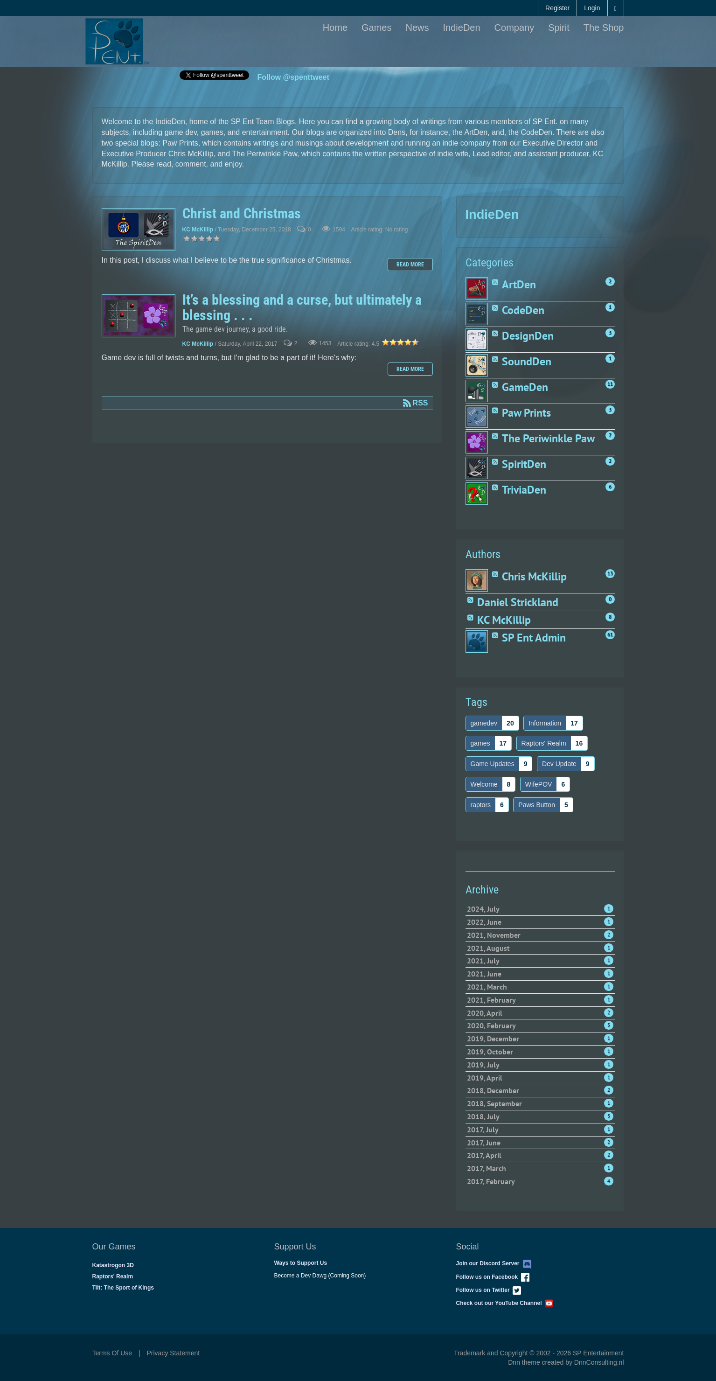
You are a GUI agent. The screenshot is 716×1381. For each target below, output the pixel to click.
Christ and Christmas (138, 230)
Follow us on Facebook (492, 1277)
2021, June (540, 973)
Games (376, 27)
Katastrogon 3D (113, 1265)
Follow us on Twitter (488, 1290)
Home (335, 27)
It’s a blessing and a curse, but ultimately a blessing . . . (138, 316)
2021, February (540, 999)
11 (610, 384)
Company (514, 27)
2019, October (540, 1051)
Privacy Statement (173, 1353)
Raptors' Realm (112, 1276)
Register (557, 8)
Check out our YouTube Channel (505, 1303)
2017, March (540, 1168)
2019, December (540, 1038)
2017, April (540, 1155)
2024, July (540, 909)
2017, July (540, 1129)
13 (610, 573)
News (417, 27)
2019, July (540, 1064)
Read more (410, 264)
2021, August (540, 948)
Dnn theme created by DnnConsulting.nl (566, 1362)
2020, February (540, 1025)
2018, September (540, 1103)
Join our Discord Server (494, 1263)
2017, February (540, 1181)
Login (592, 8)
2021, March (540, 986)
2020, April (540, 1013)
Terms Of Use (112, 1353)
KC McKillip (198, 230)
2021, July (540, 960)
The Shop (604, 27)
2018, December (540, 1090)
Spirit (559, 27)
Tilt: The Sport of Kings (123, 1287)
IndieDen (461, 27)
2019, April (540, 1077)
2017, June (540, 1142)
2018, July (540, 1116)
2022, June (540, 922)
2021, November (540, 935)
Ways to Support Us (300, 1263)
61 (610, 634)
